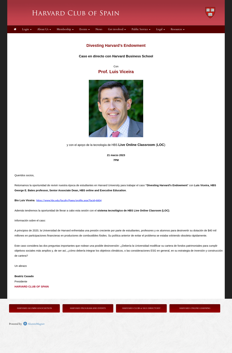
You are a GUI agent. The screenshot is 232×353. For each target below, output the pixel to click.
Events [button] (84, 29)
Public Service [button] (141, 29)
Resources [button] (178, 29)
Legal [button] (160, 29)
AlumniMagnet (33, 324)
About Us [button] (44, 29)
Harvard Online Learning (194, 308)
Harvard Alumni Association (34, 308)
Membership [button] (65, 29)
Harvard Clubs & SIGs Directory (141, 308)
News (99, 29)
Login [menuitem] (27, 29)
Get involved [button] (117, 29)
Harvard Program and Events (88, 308)
